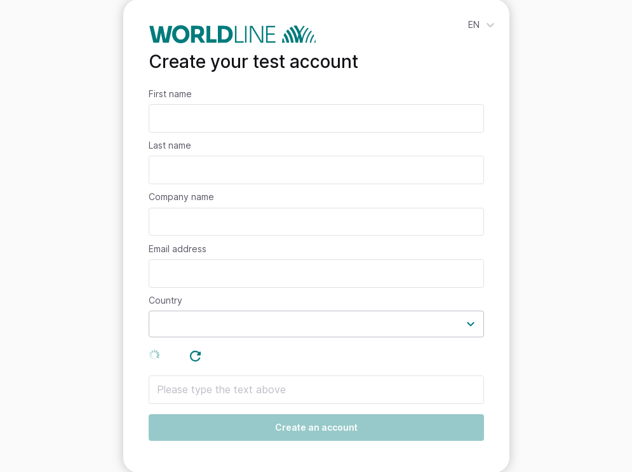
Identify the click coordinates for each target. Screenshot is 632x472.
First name (170, 94)
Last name (170, 145)
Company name (181, 197)
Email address (177, 249)
